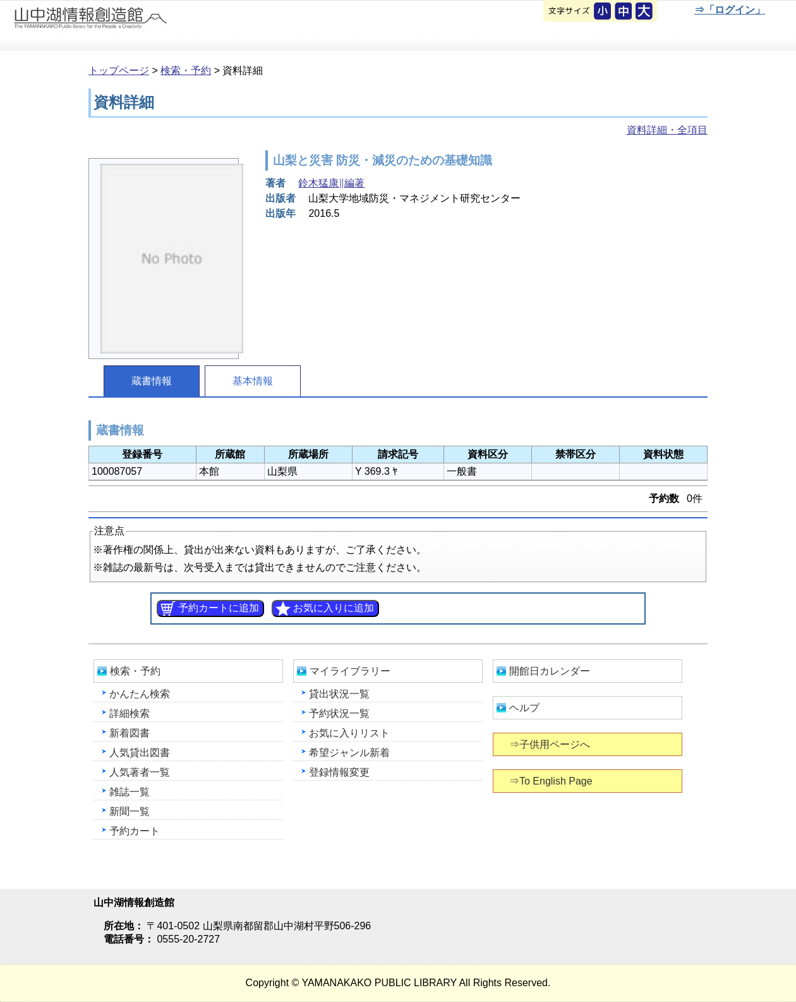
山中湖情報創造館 (152, 26)
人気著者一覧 (139, 772)
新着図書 (129, 733)
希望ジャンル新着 (349, 752)
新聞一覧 (129, 811)
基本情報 (252, 381)
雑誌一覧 (129, 791)
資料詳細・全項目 (667, 130)
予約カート (134, 831)
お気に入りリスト (349, 733)
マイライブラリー (350, 671)
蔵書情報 (151, 381)
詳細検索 (129, 713)
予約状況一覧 (339, 713)
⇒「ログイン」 (729, 9)
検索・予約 (185, 70)
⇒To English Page (551, 781)
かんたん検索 (139, 693)
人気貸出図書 (139, 752)
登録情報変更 (339, 772)
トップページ (118, 70)
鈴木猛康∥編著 (331, 183)
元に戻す (603, 12)
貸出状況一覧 (339, 693)
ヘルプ (524, 707)
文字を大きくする (645, 12)
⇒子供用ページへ (550, 744)
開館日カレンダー (549, 671)
